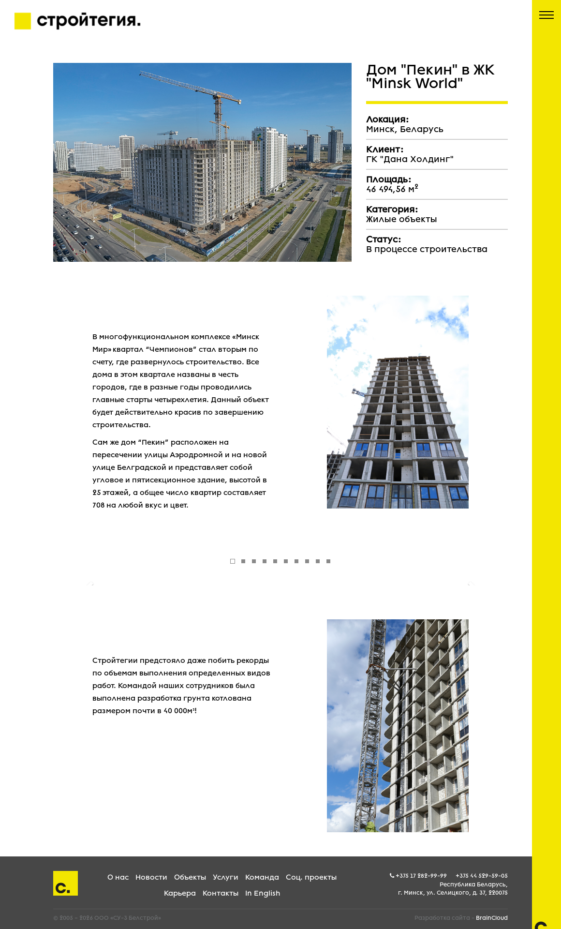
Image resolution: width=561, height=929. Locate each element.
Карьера (180, 893)
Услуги (225, 877)
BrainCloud (492, 917)
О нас (118, 877)
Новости (151, 877)
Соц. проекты (311, 877)
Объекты (190, 877)
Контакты (220, 893)
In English (262, 893)
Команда (262, 877)
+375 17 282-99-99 (421, 875)
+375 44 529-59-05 (482, 875)
